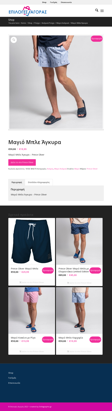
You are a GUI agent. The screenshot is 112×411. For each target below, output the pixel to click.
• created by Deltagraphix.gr (40, 406)
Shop (44, 2)
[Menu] (102, 10)
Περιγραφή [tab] (17, 182)
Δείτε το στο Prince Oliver (22, 162)
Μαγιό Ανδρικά (60, 169)
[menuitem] (44, 2)
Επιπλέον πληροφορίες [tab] (39, 182)
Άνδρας (50, 169)
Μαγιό (77, 169)
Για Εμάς (53, 2)
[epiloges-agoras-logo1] (46, 10)
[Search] (95, 10)
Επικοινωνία (66, 2)
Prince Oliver (92, 169)
